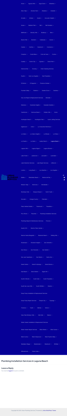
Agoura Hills (32, 3)
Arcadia (23, 18)
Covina (53, 54)
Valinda (39, 300)
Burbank (34, 39)
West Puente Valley (50, 329)
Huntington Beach (54, 112)
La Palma (46, 134)
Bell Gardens (49, 25)
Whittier (56, 336)
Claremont (40, 47)
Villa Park (41, 307)
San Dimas (48, 242)
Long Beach (32, 170)
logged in (10, 363)
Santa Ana (34, 257)
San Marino (24, 257)
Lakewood (24, 155)
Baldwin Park (32, 25)
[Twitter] (64, 176)
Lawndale (43, 155)
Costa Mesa (34, 54)
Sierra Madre (25, 271)
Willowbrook (25, 344)
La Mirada (37, 134)
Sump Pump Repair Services (28, 293)
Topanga (52, 293)
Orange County (26, 199)
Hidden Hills (37, 112)
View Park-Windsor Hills (28, 307)
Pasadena (34, 206)
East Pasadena (39, 76)
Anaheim (53, 10)
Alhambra (51, 3)
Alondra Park (34, 10)
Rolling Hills (37, 235)
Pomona (48, 221)
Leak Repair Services (42, 163)
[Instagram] (63, 171)
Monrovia (35, 184)
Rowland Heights (26, 242)
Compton (24, 54)
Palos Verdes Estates (48, 199)
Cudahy (23, 61)
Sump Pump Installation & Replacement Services (42, 286)
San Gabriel (36, 250)
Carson (51, 39)
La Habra (47, 126)
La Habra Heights (26, 134)
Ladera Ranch (33, 141)
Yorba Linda (35, 344)
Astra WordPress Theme (49, 410)
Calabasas (42, 39)
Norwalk (47, 192)
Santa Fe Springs (26, 264)
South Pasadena (26, 279)
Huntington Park (26, 119)
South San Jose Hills (40, 279)
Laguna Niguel (25, 148)
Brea (51, 32)
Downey (35, 68)
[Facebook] (64, 174)
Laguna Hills (56, 141)
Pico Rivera (43, 206)
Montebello (44, 184)
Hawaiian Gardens (40, 105)
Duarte (57, 68)
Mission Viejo (25, 184)
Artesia (31, 18)
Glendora (57, 97)
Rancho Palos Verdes (36, 228)
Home (45, 112)
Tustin (32, 300)
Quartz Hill (24, 228)
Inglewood (51, 119)
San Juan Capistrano (48, 250)
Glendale (48, 97)
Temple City (42, 293)
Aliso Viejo (24, 10)
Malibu (23, 177)
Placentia (52, 206)
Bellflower (24, 32)
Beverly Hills (34, 32)
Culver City (32, 61)
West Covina (25, 329)
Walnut (49, 307)
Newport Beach (26, 192)
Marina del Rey (46, 177)
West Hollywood (37, 329)
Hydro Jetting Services (40, 119)
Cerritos (31, 47)
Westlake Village (26, 336)
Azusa (23, 25)
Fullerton (24, 90)
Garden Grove (33, 90)
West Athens (43, 322)
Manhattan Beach (33, 177)
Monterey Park (55, 184)
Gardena (44, 90)
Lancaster (33, 155)
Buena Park (25, 39)
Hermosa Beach (26, 112)
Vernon (46, 300)
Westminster (38, 336)
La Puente (55, 134)
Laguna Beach (45, 141)
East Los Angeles (26, 76)
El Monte (49, 76)
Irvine (23, 126)
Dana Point (50, 61)
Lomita (23, 170)
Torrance (24, 300)
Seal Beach (48, 264)
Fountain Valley (49, 83)
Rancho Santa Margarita (53, 228)
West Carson (54, 322)
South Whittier (52, 279)
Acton (23, 3)
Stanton (23, 286)
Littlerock (53, 163)
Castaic (23, 47)
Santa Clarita (44, 257)
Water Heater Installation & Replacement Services (34, 315)
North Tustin (37, 192)
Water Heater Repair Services (29, 322)
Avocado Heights (49, 18)
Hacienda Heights (26, 105)
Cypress (41, 61)
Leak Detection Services (27, 163)
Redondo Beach (26, 235)
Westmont (47, 336)
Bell (40, 25)
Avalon (38, 18)
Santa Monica (38, 264)
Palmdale (36, 199)
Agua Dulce (42, 3)
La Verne (24, 141)
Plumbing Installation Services (29, 213)
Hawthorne (51, 105)
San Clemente (38, 242)
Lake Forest (48, 148)
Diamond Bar (25, 68)
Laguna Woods (37, 148)
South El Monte (45, 271)
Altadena (44, 10)
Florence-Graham (36, 83)
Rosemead (47, 235)
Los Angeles (53, 170)
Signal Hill (35, 271)
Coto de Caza (44, 54)
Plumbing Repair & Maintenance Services (32, 221)
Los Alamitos (43, 170)
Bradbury (44, 32)
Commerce (49, 47)
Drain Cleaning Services (46, 68)
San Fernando (25, 250)
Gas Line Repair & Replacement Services (32, 97)
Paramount (24, 206)
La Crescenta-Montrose (35, 126)
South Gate (56, 271)
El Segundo (24, 83)
